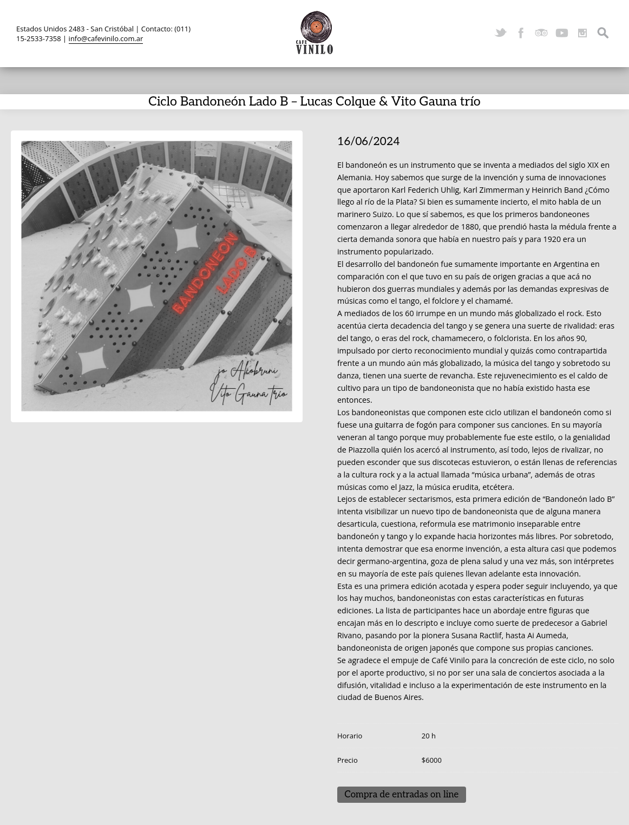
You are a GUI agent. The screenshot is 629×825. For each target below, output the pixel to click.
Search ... (603, 33)
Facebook (520, 33)
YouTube (562, 33)
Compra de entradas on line (401, 794)
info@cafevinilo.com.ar (106, 38)
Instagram (582, 33)
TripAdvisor (541, 33)
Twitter (500, 33)
